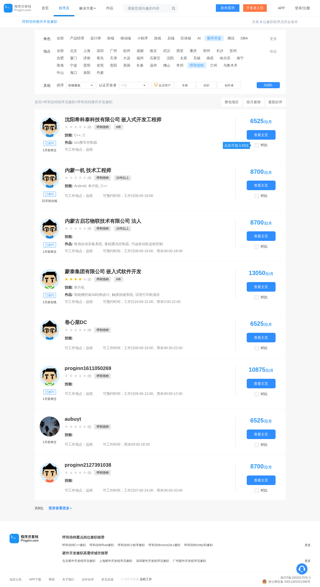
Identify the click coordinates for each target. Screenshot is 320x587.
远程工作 (146, 579)
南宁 (240, 58)
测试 (230, 38)
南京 (153, 51)
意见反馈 (107, 579)
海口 (73, 73)
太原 (183, 58)
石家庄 (155, 58)
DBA (244, 38)
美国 (126, 65)
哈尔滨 (225, 58)
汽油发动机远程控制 (147, 244)
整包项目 (232, 102)
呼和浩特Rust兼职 (102, 545)
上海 (86, 51)
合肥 (60, 58)
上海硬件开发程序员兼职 (115, 561)
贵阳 (113, 65)
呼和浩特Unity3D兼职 (198, 545)
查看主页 (261, 135)
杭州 (126, 51)
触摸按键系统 (122, 295)
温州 (153, 65)
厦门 (73, 58)
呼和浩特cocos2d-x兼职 (164, 545)
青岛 (100, 58)
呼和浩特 (197, 65)
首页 (45, 8)
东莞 (100, 65)
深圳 (100, 51)
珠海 (60, 65)
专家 (185, 85)
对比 (264, 145)
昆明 (86, 65)
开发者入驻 (255, 8)
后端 (170, 38)
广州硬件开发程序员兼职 (189, 561)
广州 (113, 51)
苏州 (233, 51)
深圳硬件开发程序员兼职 (152, 561)
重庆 (193, 51)
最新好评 (275, 102)
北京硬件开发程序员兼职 (78, 561)
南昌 (210, 58)
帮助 (52, 579)
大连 (126, 58)
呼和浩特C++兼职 (74, 545)
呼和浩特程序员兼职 (59, 102)
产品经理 (77, 38)
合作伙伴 (88, 579)
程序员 (64, 8)
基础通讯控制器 (116, 244)
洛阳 (86, 73)
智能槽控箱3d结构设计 (92, 295)
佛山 (166, 65)
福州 (140, 58)
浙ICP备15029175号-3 (295, 577)
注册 (306, 8)
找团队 (268, 85)
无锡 (196, 58)
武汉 (166, 51)
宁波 (73, 65)
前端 (110, 38)
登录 (298, 8)
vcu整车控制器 (85, 142)
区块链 (186, 38)
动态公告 (16, 579)
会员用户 (162, 85)
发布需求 (228, 8)
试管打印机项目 (147, 295)
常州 (179, 65)
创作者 (229, 85)
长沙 (219, 51)
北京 (73, 51)
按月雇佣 (253, 102)
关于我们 (68, 579)
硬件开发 (214, 38)
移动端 (125, 38)
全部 (60, 38)
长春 (140, 65)
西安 (179, 51)
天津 (113, 58)
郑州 (206, 51)
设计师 (95, 38)
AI (199, 38)
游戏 (157, 38)
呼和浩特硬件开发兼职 (39, 22)
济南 (86, 58)
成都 (140, 51)
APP (281, 8)
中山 (60, 73)
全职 (206, 85)
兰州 (213, 65)
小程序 (142, 38)
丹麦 (100, 73)
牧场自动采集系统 (88, 244)
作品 (109, 8)
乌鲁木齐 (230, 65)
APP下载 (35, 579)
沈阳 (170, 58)
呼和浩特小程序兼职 (131, 545)
